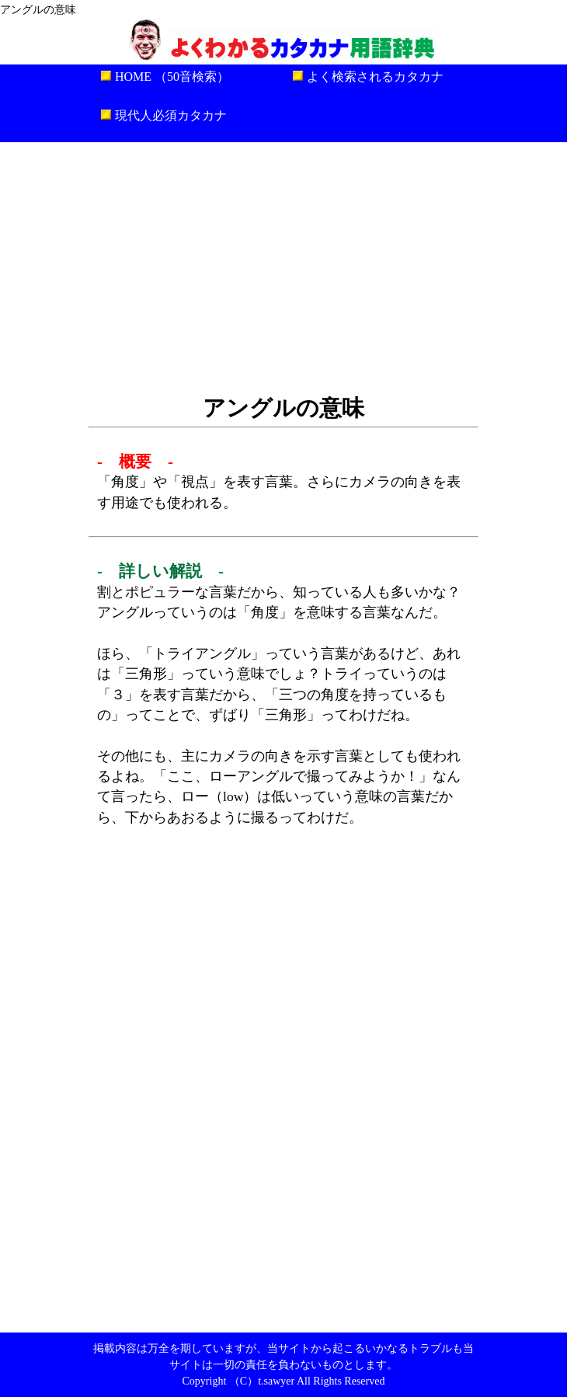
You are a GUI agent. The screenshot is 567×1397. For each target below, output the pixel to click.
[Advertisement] (283, 266)
